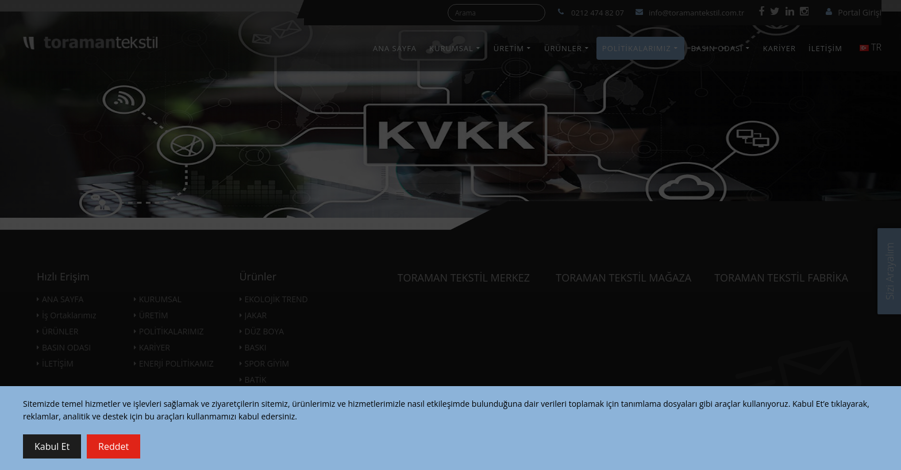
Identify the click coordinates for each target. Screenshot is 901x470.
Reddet (113, 446)
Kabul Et (52, 446)
